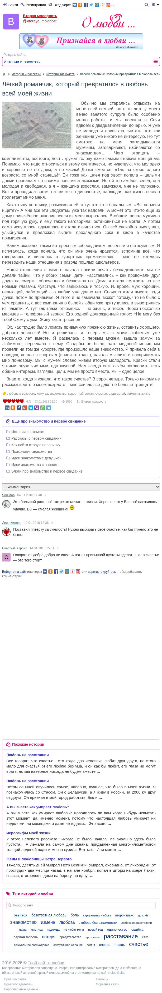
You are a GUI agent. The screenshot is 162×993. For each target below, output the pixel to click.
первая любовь (26, 937)
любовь (67, 922)
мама (22, 929)
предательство (70, 937)
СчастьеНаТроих (14, 548)
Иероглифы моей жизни (28, 833)
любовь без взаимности (98, 923)
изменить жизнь (138, 393)
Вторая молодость (40, 16)
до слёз (143, 915)
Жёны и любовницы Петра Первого (39, 859)
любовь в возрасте (21, 393)
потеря (48, 937)
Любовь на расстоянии (27, 755)
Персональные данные (21, 989)
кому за (42, 393)
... (94, 4)
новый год (95, 929)
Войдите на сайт (14, 572)
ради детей (117, 393)
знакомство (58, 393)
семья (91, 944)
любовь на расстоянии (136, 922)
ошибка (137, 929)
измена (48, 922)
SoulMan (8, 495)
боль (75, 915)
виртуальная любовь (97, 915)
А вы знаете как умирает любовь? (37, 807)
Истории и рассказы (22, 61)
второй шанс (124, 915)
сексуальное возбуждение (31, 944)
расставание (121, 936)
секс (145, 937)
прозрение (92, 937)
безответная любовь (48, 915)
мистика (36, 929)
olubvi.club (118, 973)
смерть (104, 945)
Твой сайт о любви (46, 963)
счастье (101, 393)
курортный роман (81, 393)
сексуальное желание (68, 944)
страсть (119, 945)
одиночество (117, 929)
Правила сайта (15, 979)
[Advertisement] (81, 616)
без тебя (20, 915)
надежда (53, 929)
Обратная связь (107, 984)
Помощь (102, 979)
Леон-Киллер (11, 523)
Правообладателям (18, 984)
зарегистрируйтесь (102, 572)
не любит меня (74, 929)
